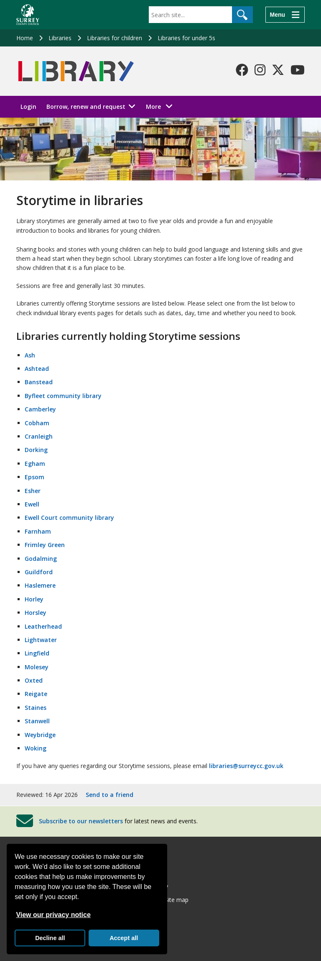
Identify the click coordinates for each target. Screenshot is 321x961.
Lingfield (37, 653)
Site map (177, 900)
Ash (30, 355)
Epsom (34, 477)
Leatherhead (43, 626)
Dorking (36, 450)
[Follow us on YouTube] (297, 70)
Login (28, 106)
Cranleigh (39, 436)
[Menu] (285, 15)
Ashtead (37, 369)
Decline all (50, 938)
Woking (35, 748)
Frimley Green (45, 545)
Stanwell (37, 721)
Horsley (35, 613)
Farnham (38, 531)
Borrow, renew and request (85, 106)
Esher (33, 491)
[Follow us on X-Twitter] (278, 70)
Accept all (124, 938)
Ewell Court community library (69, 518)
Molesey (36, 667)
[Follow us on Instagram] (260, 70)
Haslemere (40, 585)
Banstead (39, 382)
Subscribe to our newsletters (81, 821)
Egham (35, 464)
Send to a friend (109, 795)
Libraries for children (114, 38)
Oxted (34, 680)
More (161, 106)
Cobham (37, 423)
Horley (34, 599)
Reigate (36, 694)
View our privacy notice (53, 914)
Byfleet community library (63, 396)
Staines (35, 708)
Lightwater (41, 640)
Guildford (39, 572)
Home (24, 38)
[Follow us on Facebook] (242, 70)
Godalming (41, 559)
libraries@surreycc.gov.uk (246, 766)
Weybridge (40, 735)
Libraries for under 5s (186, 38)
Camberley (40, 409)
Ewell (32, 504)
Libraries (59, 38)
